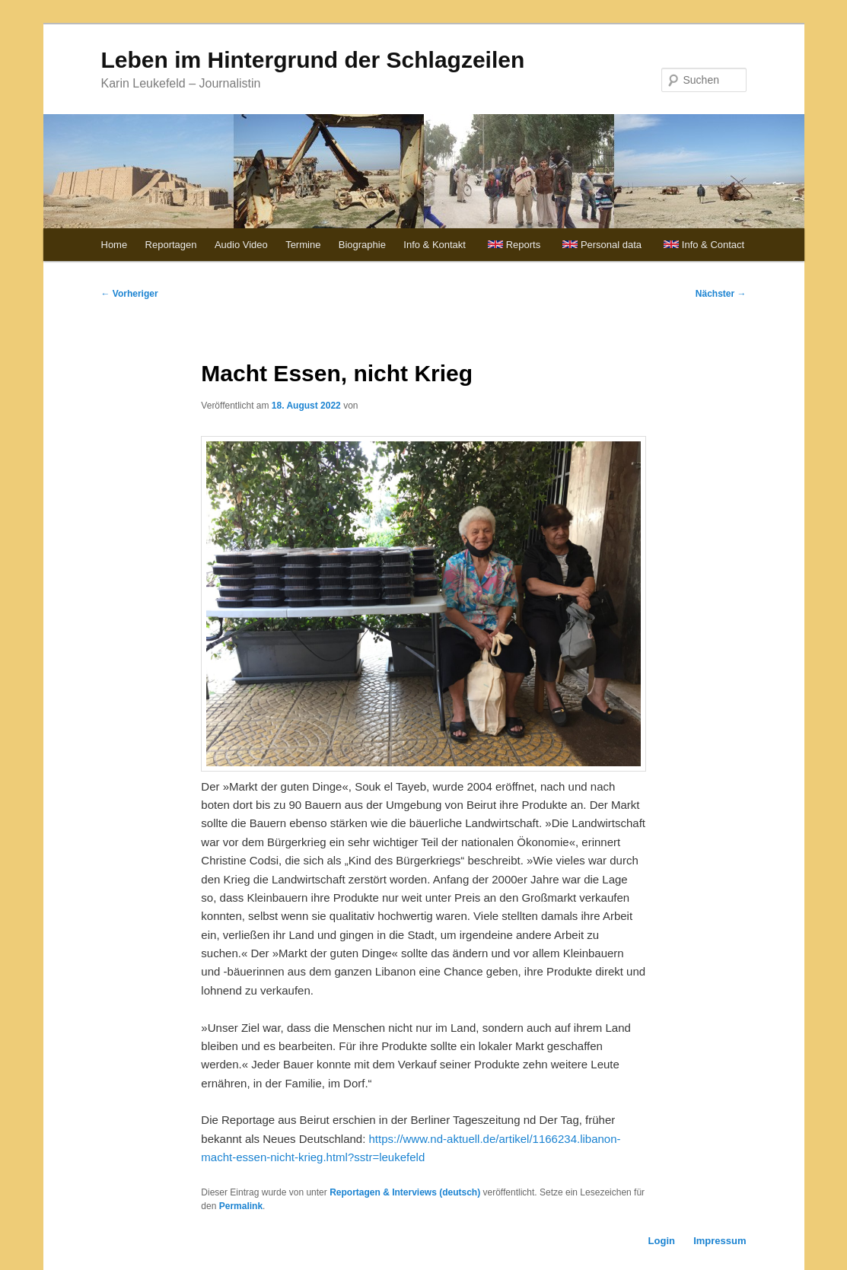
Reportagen (171, 244)
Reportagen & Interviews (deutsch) (405, 1192)
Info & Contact (713, 244)
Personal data (611, 244)
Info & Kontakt (434, 244)
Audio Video (241, 244)
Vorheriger (129, 293)
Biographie (362, 244)
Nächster (721, 293)
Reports (523, 244)
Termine (302, 244)
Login (661, 1240)
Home (114, 244)
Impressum (719, 1240)
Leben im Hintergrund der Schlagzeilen (313, 59)
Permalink (241, 1206)
